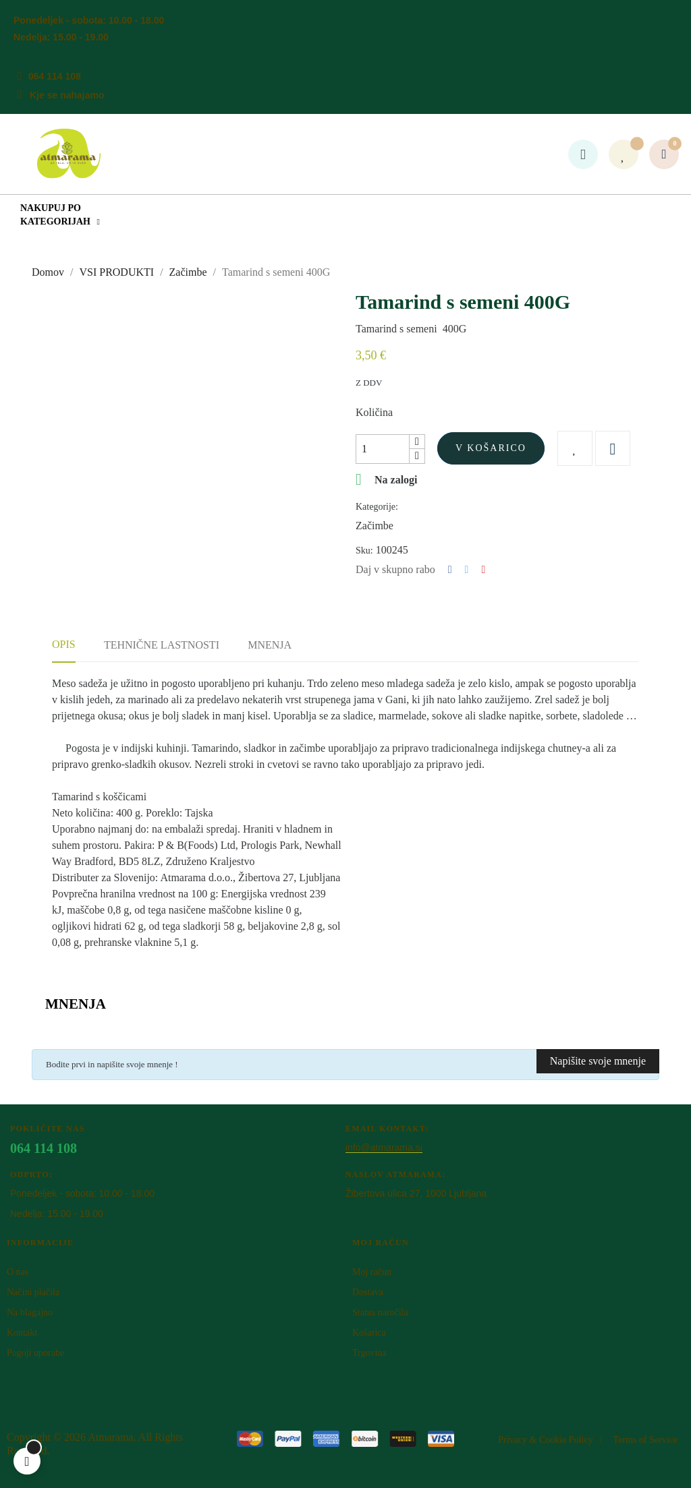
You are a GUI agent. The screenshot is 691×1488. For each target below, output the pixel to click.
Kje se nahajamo (67, 95)
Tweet (467, 569)
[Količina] (383, 449)
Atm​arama (111, 1437)
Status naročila (380, 1312)
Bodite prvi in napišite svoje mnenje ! (112, 1064)
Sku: (364, 550)
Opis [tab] (64, 644)
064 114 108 (54, 76)
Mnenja (270, 645)
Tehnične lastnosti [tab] (161, 645)
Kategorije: (377, 507)
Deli (450, 569)
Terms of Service (645, 1440)
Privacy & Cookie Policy (545, 1440)
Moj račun (371, 1272)
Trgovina (369, 1353)
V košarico (490, 448)
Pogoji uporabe (35, 1353)
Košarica (369, 1333)
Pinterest (483, 569)
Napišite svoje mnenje (598, 1061)
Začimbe (374, 525)
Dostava (367, 1292)
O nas (17, 1272)
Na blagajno (30, 1312)
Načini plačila (33, 1292)
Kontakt (22, 1333)
